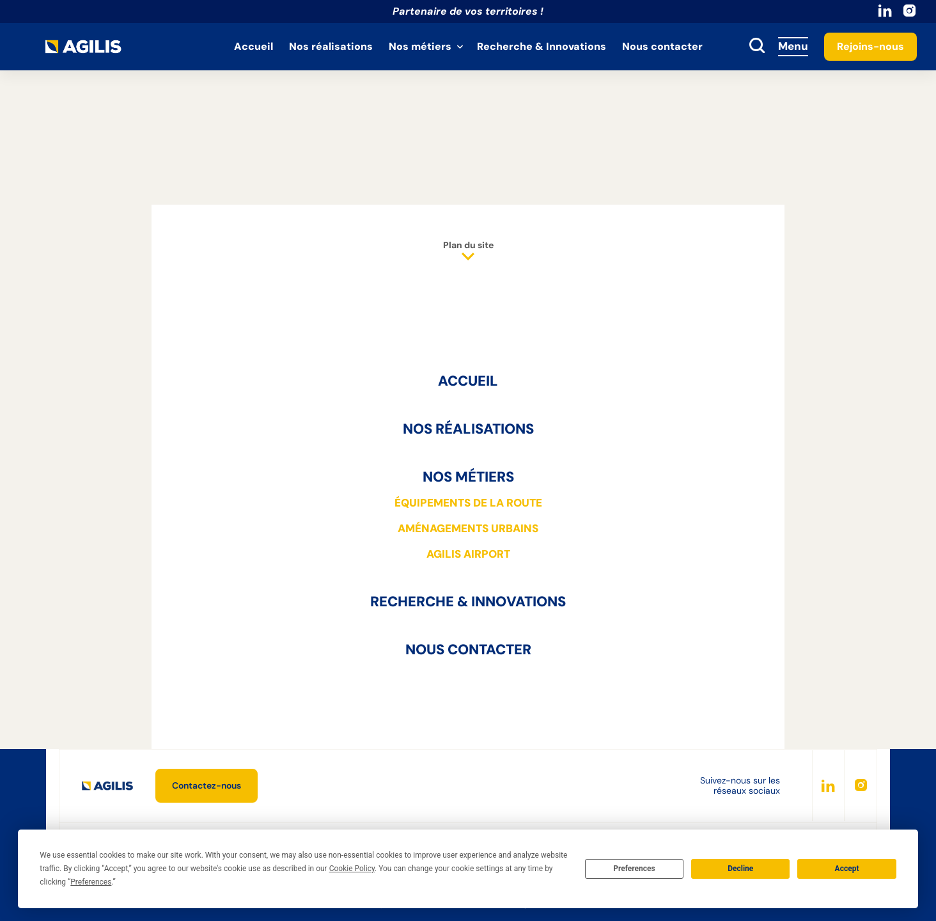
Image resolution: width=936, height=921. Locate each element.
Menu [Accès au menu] (793, 46)
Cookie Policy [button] (352, 868)
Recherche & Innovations (541, 46)
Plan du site (468, 251)
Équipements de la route (468, 503)
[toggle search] (756, 46)
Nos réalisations (331, 46)
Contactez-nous (206, 785)
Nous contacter (662, 46)
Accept (847, 868)
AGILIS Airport (468, 554)
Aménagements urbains (468, 528)
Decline (740, 868)
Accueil (253, 46)
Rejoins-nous (870, 46)
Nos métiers (420, 46)
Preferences (634, 868)
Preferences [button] (90, 882)
